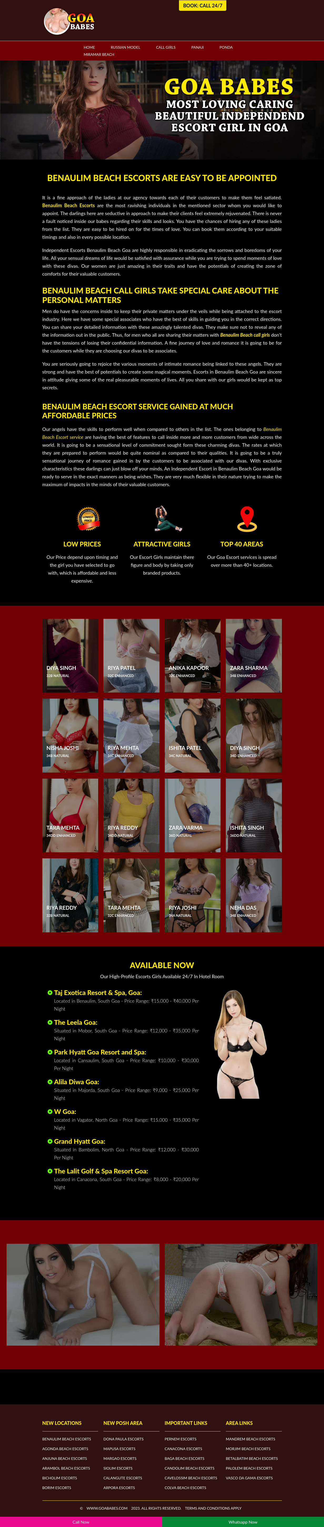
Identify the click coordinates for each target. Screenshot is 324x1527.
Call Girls (166, 47)
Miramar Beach (99, 54)
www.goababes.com (107, 1508)
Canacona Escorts (183, 1448)
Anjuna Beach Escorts (64, 1458)
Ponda (226, 47)
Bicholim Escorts (59, 1478)
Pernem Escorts (181, 1439)
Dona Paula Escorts (123, 1439)
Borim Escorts (56, 1487)
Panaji (197, 47)
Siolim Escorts (118, 1468)
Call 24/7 (211, 5)
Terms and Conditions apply (213, 1508)
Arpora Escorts (119, 1487)
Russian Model (125, 47)
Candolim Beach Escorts (190, 1468)
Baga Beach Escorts (185, 1458)
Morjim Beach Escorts (248, 1448)
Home (89, 47)
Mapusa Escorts (119, 1448)
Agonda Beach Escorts (65, 1448)
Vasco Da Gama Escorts (249, 1478)
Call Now (81, 1521)
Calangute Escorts (122, 1478)
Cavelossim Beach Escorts (191, 1478)
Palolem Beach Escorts (249, 1468)
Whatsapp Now (243, 1521)
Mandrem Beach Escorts (250, 1439)
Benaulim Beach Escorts (66, 1439)
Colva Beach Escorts (185, 1487)
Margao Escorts (120, 1458)
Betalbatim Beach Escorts (252, 1458)
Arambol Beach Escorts (66, 1468)
